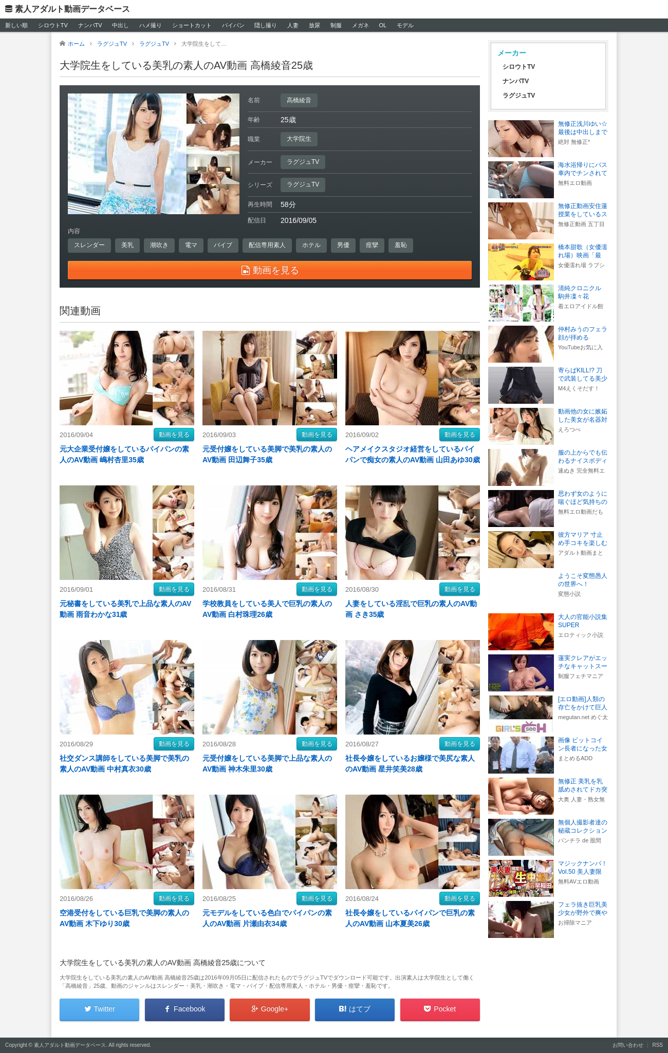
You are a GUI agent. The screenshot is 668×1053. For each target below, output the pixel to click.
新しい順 (16, 25)
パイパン (233, 25)
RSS (657, 1045)
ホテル (311, 245)
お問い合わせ (628, 1045)
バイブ (223, 245)
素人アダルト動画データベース (72, 9)
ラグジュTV (303, 161)
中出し (120, 25)
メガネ (360, 25)
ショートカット (192, 25)
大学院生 (299, 138)
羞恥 (401, 245)
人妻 (293, 25)
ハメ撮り (150, 25)
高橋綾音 (299, 100)
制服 (336, 25)
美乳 (127, 245)
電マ (191, 245)
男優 (343, 245)
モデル (405, 25)
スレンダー (89, 245)
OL (382, 25)
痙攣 (372, 245)
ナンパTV (90, 25)
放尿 (314, 25)
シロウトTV (53, 25)
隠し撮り (265, 25)
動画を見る (174, 434)
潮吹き (159, 245)
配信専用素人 (267, 245)
